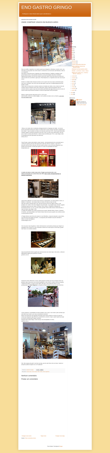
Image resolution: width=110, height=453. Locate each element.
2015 (72, 59)
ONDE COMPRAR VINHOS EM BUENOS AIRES (78, 67)
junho (73, 83)
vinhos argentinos (46, 371)
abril (73, 84)
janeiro (73, 90)
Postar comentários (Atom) (30, 438)
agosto (73, 79)
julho (73, 81)
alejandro (80, 99)
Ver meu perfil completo (81, 104)
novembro (74, 62)
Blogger (61, 446)
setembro (74, 77)
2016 (72, 57)
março (73, 86)
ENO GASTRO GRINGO (46, 7)
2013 (72, 94)
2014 (72, 92)
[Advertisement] (43, 423)
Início (72, 43)
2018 (72, 54)
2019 (72, 52)
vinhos (41, 371)
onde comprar (34, 371)
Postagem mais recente (26, 435)
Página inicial (43, 435)
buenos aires (29, 371)
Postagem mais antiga (60, 435)
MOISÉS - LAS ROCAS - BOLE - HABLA (80, 70)
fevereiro (74, 88)
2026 (72, 48)
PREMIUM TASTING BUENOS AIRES (79, 69)
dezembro (74, 61)
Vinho (38, 371)
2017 (72, 56)
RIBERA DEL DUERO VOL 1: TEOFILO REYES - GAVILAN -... (80, 73)
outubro (73, 76)
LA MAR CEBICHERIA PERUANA (79, 64)
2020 (72, 50)
